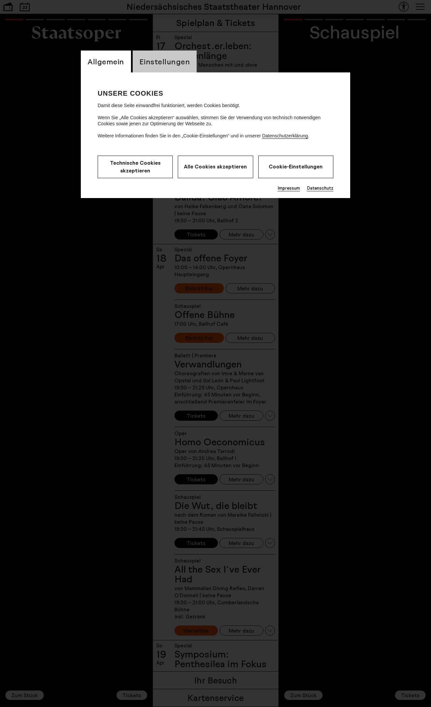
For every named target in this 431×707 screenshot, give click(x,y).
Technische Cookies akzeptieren (135, 167)
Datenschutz (320, 188)
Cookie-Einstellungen (296, 166)
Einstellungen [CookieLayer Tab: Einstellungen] (164, 61)
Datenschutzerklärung (285, 135)
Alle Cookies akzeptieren (215, 166)
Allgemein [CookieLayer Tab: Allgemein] (106, 61)
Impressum (288, 188)
